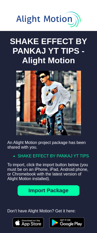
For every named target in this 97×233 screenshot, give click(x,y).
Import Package (48, 190)
